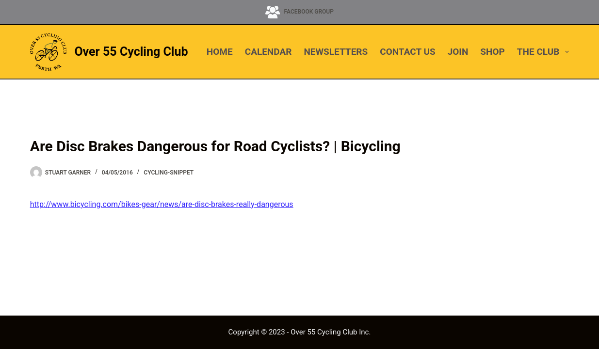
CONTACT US (407, 51)
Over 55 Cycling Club (131, 52)
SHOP (492, 51)
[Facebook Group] (299, 12)
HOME (220, 51)
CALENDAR (268, 51)
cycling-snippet (169, 172)
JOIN (458, 51)
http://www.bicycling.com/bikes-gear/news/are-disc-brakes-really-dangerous (161, 204)
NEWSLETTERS (336, 51)
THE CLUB (543, 52)
